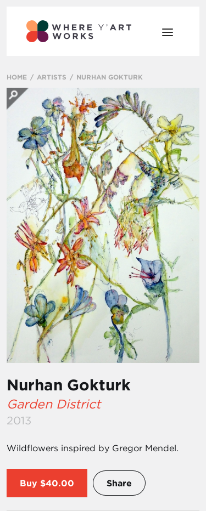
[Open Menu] (167, 31)
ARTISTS (51, 76)
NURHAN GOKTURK (109, 76)
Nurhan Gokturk (69, 385)
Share (119, 483)
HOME (17, 76)
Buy (28, 483)
